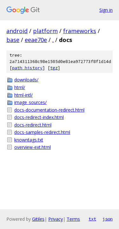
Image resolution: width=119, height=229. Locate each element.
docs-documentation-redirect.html (49, 110)
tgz (54, 68)
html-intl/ (23, 95)
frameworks (79, 31)
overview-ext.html (32, 147)
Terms (73, 219)
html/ (19, 87)
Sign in (106, 10)
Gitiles (38, 219)
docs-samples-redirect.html (42, 132)
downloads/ (26, 80)
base (12, 40)
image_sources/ (30, 102)
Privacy (55, 219)
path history (27, 68)
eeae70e (36, 40)
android (17, 31)
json (107, 219)
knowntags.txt (28, 140)
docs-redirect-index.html (39, 117)
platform (45, 31)
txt (92, 219)
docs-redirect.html (32, 125)
